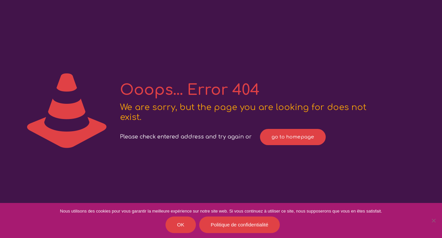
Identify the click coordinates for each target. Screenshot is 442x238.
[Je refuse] (433, 220)
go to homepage (293, 137)
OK (180, 224)
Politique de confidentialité (239, 224)
